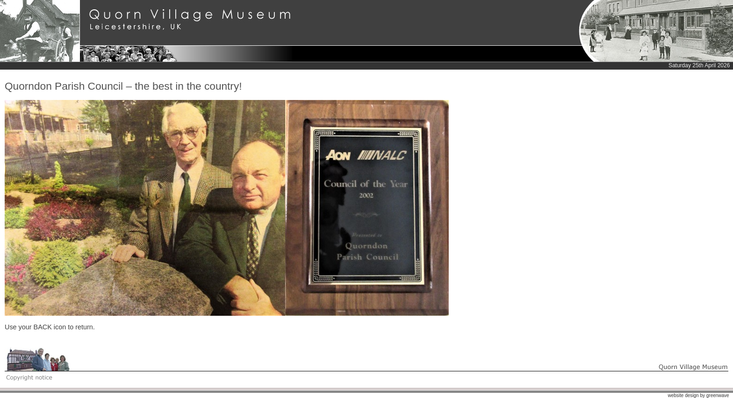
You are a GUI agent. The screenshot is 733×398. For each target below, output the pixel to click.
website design (683, 395)
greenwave (717, 395)
